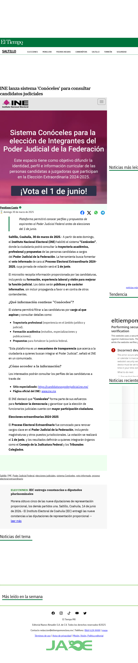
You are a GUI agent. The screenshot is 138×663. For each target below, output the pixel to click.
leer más (16, 521)
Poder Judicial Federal (23, 475)
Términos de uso (43, 635)
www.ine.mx (49, 391)
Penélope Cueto (9, 207)
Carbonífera (81, 52)
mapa (105, 630)
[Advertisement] (69, 19)
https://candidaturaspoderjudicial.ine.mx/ (63, 387)
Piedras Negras (63, 52)
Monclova (47, 52)
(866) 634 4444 (92, 630)
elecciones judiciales (45, 475)
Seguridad (122, 52)
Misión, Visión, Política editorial (88, 635)
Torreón (108, 52)
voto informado (83, 475)
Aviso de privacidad (61, 635)
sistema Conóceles (66, 475)
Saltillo (9, 51)
